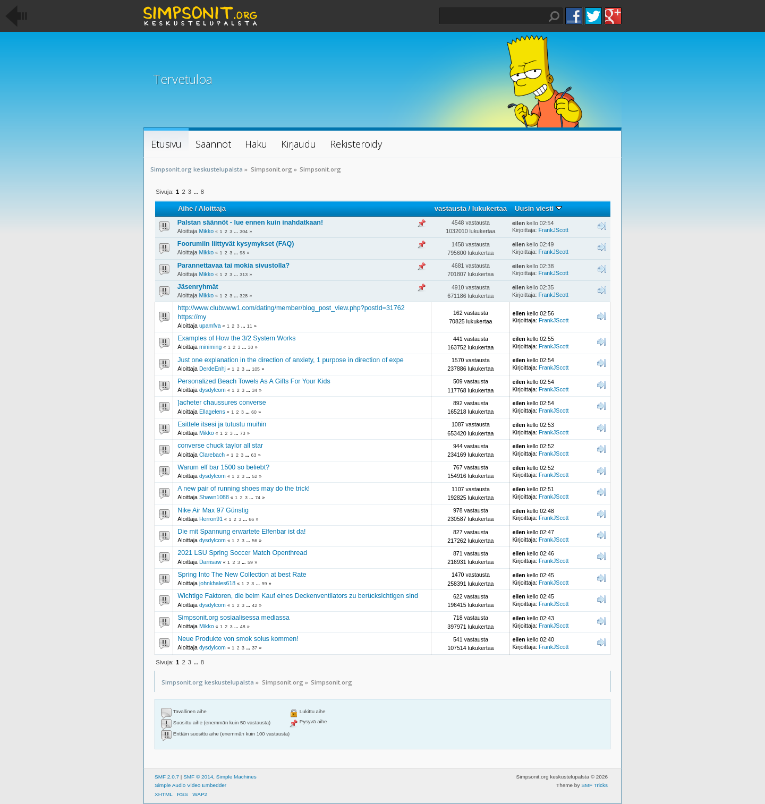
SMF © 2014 (198, 777)
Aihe (185, 208)
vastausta (450, 208)
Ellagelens (212, 411)
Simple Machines (236, 777)
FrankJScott (553, 230)
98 (242, 252)
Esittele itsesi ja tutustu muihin (221, 424)
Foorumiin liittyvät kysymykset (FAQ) (235, 243)
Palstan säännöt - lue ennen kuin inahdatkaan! (250, 222)
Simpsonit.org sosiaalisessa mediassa (233, 617)
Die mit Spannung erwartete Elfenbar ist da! (241, 531)
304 (244, 231)
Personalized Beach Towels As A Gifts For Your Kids (253, 381)
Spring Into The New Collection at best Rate (241, 574)
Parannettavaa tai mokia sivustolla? (233, 265)
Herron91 (211, 519)
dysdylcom (212, 390)
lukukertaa (489, 208)
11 (249, 326)
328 (244, 295)
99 (264, 583)
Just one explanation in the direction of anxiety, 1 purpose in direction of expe (290, 360)
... (196, 192)
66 (251, 519)
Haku (554, 16)
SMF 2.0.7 (167, 777)
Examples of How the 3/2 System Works (236, 338)
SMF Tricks (594, 785)
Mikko (206, 231)
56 (254, 540)
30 (250, 347)
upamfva (210, 325)
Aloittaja (212, 208)
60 (254, 412)
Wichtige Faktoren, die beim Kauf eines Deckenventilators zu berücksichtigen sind (297, 596)
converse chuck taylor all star (220, 445)
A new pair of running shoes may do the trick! (243, 488)
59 (250, 562)
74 (257, 497)
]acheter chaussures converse (221, 402)
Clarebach (212, 454)
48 (242, 626)
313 (244, 274)
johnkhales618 (217, 583)
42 (254, 605)
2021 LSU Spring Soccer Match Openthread (242, 553)
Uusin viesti (538, 208)
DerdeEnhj (212, 368)
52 (254, 476)
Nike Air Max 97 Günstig (213, 510)
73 (242, 433)
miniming (210, 347)
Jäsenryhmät (197, 286)
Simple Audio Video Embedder (190, 785)
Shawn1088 (214, 497)
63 (253, 455)
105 (256, 369)
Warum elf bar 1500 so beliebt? (223, 467)
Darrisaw (210, 562)
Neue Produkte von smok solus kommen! (237, 639)
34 (254, 390)
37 (254, 648)
